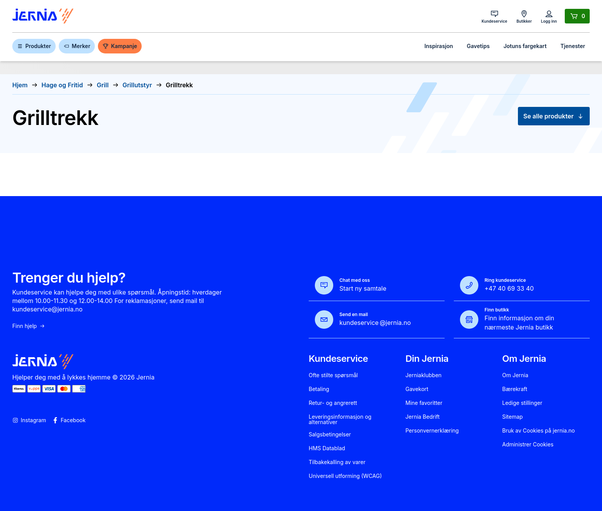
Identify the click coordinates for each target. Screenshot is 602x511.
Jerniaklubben (423, 375)
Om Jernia (515, 375)
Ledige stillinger (522, 403)
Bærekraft (514, 389)
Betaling (319, 389)
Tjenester (573, 46)
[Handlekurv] (577, 16)
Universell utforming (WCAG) (345, 476)
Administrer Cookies (528, 444)
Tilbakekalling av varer (337, 462)
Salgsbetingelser (330, 434)
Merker (76, 46)
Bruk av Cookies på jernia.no (538, 430)
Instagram (29, 420)
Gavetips (478, 46)
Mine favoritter (423, 403)
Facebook (69, 420)
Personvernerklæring (432, 430)
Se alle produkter (553, 116)
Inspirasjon (438, 46)
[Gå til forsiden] (43, 16)
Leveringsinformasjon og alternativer (340, 419)
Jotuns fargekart (524, 46)
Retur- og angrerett (333, 403)
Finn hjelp (28, 326)
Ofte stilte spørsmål (333, 375)
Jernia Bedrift (422, 416)
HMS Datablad (327, 448)
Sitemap (512, 416)
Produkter (34, 46)
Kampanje (120, 46)
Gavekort (416, 389)
